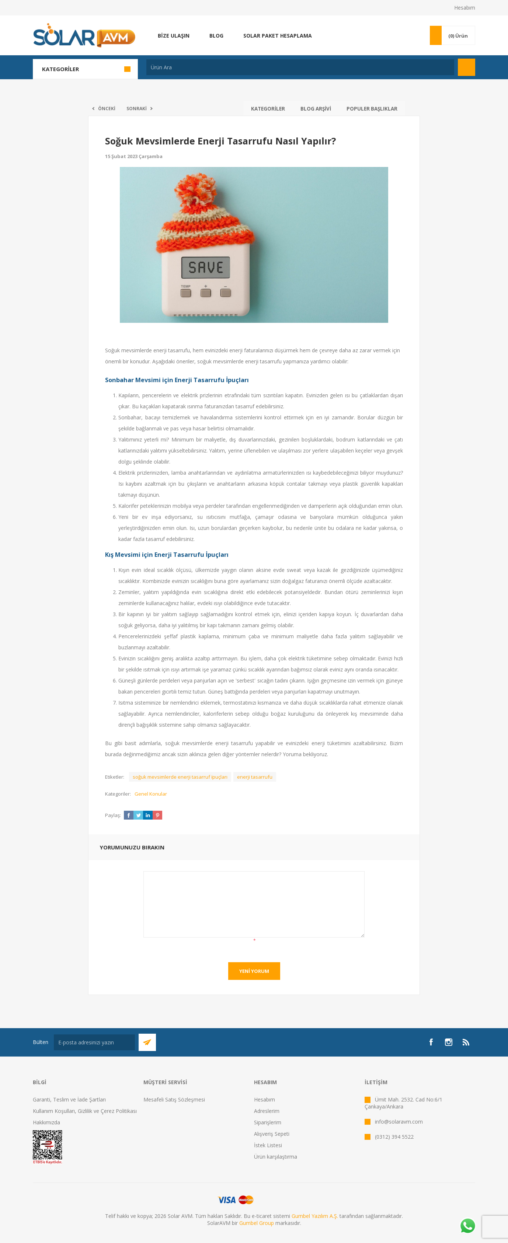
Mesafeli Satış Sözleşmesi (174, 1099)
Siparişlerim (267, 1122)
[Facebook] (431, 1042)
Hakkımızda (46, 1122)
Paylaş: (113, 815)
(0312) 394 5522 (394, 1136)
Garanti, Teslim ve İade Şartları (69, 1099)
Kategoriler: (118, 793)
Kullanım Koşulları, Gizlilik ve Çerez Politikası (85, 1110)
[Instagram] (449, 1042)
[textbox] (300, 67)
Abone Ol (147, 1042)
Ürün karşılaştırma (275, 1156)
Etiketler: (114, 777)
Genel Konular (151, 793)
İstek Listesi (268, 1145)
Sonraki (136, 108)
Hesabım (464, 7)
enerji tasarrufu (254, 777)
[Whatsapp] (467, 1226)
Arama (466, 67)
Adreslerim (266, 1110)
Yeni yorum (254, 971)
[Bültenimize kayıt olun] (94, 1042)
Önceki (106, 108)
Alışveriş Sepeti (271, 1133)
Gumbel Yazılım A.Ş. (315, 1215)
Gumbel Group (256, 1222)
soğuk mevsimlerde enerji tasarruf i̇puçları (180, 777)
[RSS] (466, 1042)
